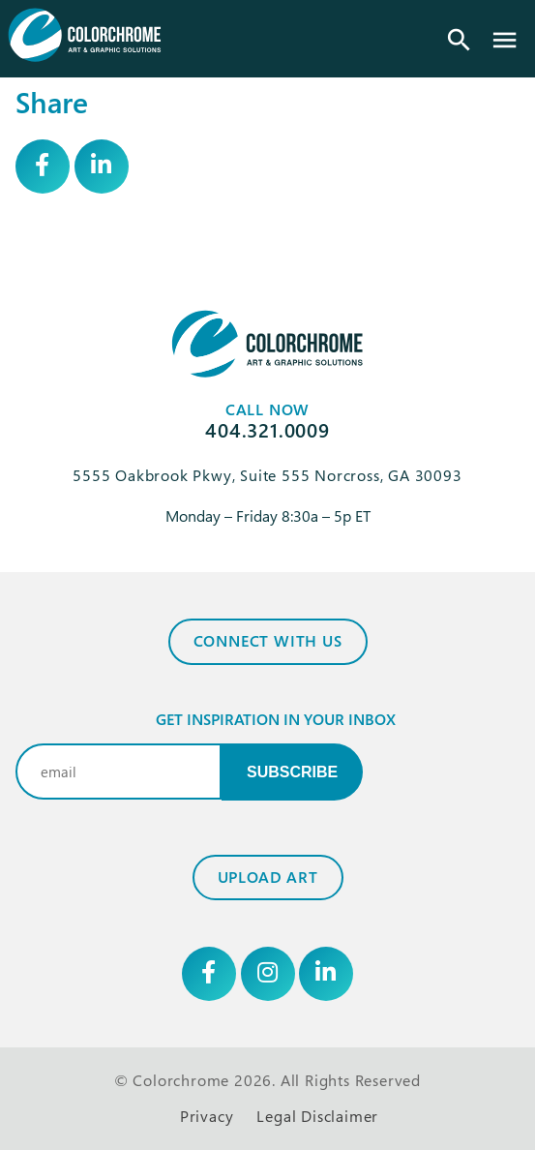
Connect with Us (267, 640)
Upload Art (268, 877)
